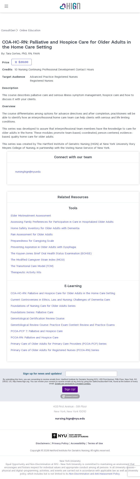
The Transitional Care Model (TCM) (32, 266)
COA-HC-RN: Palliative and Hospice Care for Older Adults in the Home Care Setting (63, 293)
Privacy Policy (60, 443)
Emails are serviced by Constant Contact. (73, 383)
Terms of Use (95, 443)
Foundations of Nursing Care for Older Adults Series (43, 305)
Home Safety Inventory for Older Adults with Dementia (45, 228)
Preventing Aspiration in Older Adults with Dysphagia (43, 247)
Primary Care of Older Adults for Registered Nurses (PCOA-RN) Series (55, 350)
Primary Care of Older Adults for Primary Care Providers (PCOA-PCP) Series (59, 343)
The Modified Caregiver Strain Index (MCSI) (38, 259)
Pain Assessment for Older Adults (32, 234)
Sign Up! (70, 389)
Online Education (30, 30)
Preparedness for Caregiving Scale (32, 240)
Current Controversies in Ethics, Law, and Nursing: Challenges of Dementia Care (60, 299)
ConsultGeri (8, 30)
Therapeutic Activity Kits (26, 272)
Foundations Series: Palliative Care (32, 312)
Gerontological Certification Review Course (37, 318)
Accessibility (78, 443)
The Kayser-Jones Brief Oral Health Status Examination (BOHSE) (51, 253)
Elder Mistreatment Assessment (31, 215)
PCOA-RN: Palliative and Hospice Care (34, 337)
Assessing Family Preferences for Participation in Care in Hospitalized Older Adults (62, 221)
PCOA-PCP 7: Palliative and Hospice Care (37, 331)
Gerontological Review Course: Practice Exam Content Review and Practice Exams (63, 325)
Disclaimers (43, 443)
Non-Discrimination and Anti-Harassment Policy (94, 473)
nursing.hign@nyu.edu (28, 171)
